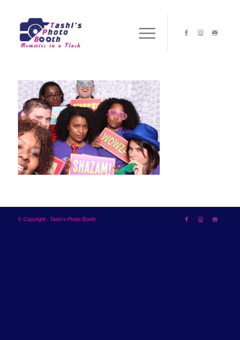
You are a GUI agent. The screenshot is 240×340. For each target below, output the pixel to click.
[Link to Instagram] (201, 33)
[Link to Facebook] (187, 33)
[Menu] (142, 32)
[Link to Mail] (215, 33)
